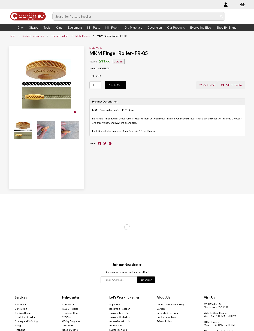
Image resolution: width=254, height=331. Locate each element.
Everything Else (200, 27)
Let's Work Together (124, 297)
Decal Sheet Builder (26, 316)
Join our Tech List (119, 312)
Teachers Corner (71, 312)
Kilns (59, 27)
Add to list (207, 84)
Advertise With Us (119, 321)
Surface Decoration (33, 35)
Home (12, 35)
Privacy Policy (164, 321)
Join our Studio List (119, 316)
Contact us (68, 304)
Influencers (115, 325)
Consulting (21, 308)
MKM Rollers (82, 35)
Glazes (33, 27)
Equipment (75, 27)
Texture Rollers (59, 35)
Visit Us (209, 297)
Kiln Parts (93, 27)
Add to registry (231, 84)
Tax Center (68, 325)
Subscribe (146, 279)
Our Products (176, 27)
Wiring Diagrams (71, 321)
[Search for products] (135, 16)
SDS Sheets (68, 316)
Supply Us (114, 304)
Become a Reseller (119, 308)
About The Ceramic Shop (171, 304)
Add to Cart (115, 84)
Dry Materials (133, 27)
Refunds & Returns (167, 312)
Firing (18, 325)
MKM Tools (95, 48)
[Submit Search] (221, 16)
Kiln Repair (21, 304)
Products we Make (167, 316)
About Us (163, 297)
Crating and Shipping (26, 321)
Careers (161, 308)
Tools (46, 27)
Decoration (154, 27)
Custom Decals (23, 312)
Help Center (70, 297)
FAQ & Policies (70, 308)
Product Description (104, 101)
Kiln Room (112, 27)
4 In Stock (96, 75)
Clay (21, 27)
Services (21, 297)
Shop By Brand (226, 27)
